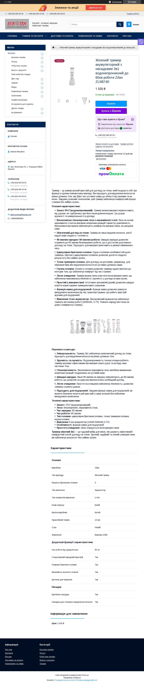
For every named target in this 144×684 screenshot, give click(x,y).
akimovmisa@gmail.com (20, 214)
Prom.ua (85, 675)
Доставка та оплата (62, 36)
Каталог (11, 53)
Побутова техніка (19, 66)
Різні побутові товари (20, 74)
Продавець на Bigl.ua (72, 678)
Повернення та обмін (90, 36)
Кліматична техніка (19, 91)
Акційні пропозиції (19, 100)
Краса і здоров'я (18, 70)
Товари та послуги (32, 36)
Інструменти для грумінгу (22, 104)
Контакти (112, 36)
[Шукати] (119, 24)
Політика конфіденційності (86, 680)
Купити (111, 103)
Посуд (14, 62)
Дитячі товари (17, 108)
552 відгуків (117, 2)
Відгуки (8, 657)
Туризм (14, 83)
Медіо (14, 87)
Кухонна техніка (18, 57)
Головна (12, 36)
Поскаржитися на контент (64, 680)
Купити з (111, 111)
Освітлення (16, 96)
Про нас (127, 36)
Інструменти (16, 112)
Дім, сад (15, 79)
